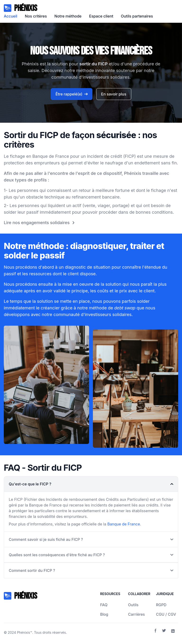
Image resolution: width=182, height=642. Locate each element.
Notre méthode (68, 16)
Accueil (10, 16)
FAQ (104, 604)
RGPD (161, 604)
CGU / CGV (166, 614)
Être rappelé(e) (71, 94)
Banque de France (123, 524)
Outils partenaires (137, 16)
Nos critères (36, 16)
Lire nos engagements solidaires (40, 223)
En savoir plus (113, 94)
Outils (133, 604)
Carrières (136, 614)
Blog (104, 614)
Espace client (101, 16)
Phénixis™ (24, 632)
